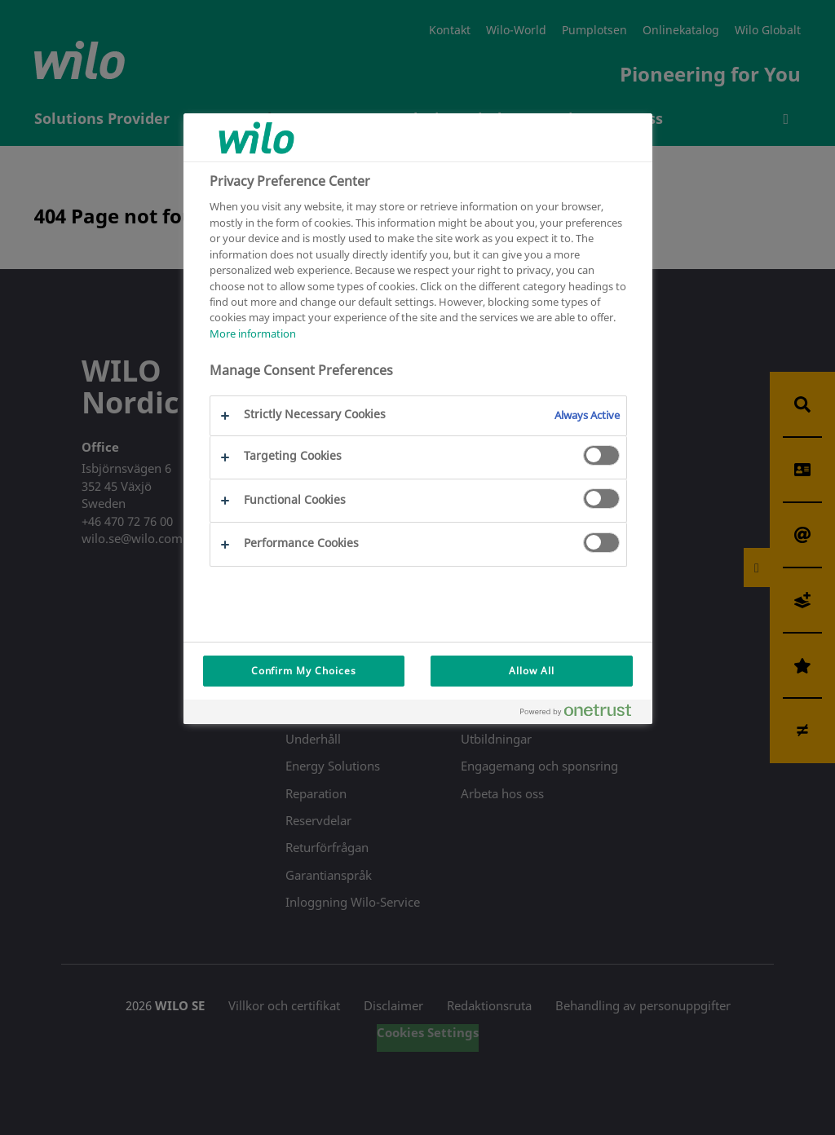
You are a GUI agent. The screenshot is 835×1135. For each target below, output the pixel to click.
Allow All (531, 671)
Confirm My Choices (303, 671)
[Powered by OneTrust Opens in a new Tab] (582, 714)
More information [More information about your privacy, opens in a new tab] (253, 333)
